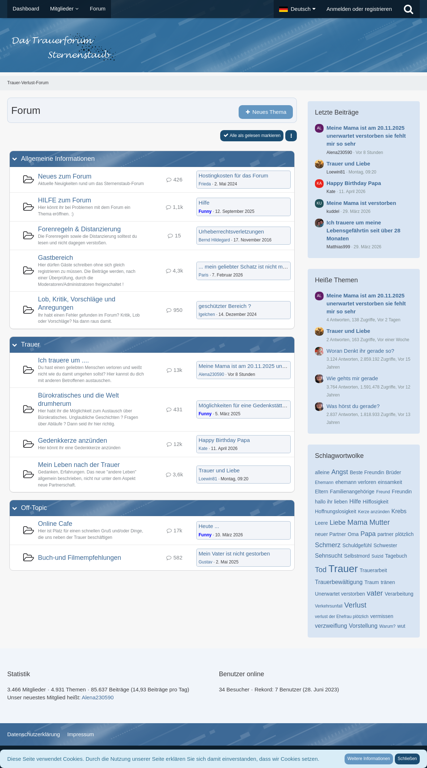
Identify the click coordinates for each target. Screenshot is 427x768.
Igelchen (206, 314)
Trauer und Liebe (219, 470)
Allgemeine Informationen (58, 158)
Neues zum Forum (64, 176)
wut (401, 626)
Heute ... (208, 526)
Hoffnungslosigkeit (335, 511)
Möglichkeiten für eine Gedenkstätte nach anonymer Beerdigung (275, 405)
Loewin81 (207, 478)
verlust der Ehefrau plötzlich (341, 616)
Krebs (399, 511)
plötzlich (404, 534)
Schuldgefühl (357, 545)
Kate (203, 448)
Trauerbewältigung (339, 582)
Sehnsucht (328, 556)
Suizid (377, 556)
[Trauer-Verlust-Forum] (213, 47)
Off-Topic (34, 507)
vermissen (381, 616)
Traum (371, 582)
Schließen (407, 758)
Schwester (385, 545)
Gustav (205, 562)
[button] (297, 9)
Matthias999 (338, 246)
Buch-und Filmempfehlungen (79, 557)
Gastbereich (55, 257)
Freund (383, 491)
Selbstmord (357, 556)
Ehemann (324, 482)
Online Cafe (55, 523)
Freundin (402, 491)
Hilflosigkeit (375, 502)
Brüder (393, 472)
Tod (320, 570)
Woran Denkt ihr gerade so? (360, 351)
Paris (203, 275)
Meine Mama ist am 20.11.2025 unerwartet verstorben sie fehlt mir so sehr (287, 366)
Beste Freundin (367, 472)
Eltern (321, 491)
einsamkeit (390, 482)
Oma (353, 534)
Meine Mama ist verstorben (361, 203)
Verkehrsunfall (328, 606)
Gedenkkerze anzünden (72, 440)
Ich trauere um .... (63, 360)
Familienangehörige (352, 491)
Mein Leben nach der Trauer (79, 464)
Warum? (387, 626)
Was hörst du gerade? (353, 406)
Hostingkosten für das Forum (233, 175)
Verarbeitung (399, 594)
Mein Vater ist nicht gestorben (234, 553)
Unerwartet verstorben (340, 594)
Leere (321, 523)
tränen (388, 582)
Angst (339, 472)
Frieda (204, 183)
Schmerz (328, 545)
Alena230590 (211, 374)
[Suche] (408, 9)
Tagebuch (396, 556)
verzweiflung (331, 626)
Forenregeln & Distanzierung (79, 229)
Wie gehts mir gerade (352, 378)
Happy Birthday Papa (224, 440)
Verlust (355, 605)
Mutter (379, 522)
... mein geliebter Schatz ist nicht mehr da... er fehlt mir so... (269, 266)
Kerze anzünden (373, 511)
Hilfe (203, 202)
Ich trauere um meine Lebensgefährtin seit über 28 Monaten (363, 230)
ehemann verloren (355, 482)
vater (375, 593)
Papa (368, 533)
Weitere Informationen (368, 758)
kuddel (332, 211)
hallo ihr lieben (331, 502)
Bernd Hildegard (214, 240)
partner (385, 534)
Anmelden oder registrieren (359, 9)
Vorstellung (363, 626)
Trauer (30, 344)
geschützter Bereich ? (224, 306)
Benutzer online (241, 674)
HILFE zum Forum (64, 200)
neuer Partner (330, 534)
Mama (357, 522)
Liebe (338, 522)
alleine (322, 472)
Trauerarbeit (373, 570)
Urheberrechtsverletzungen (231, 231)
